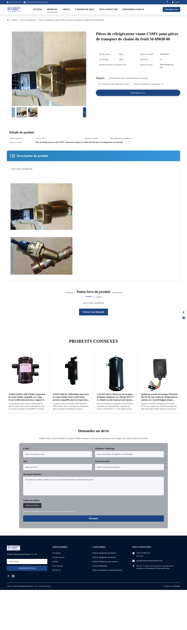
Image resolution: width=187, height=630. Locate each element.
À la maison (56, 553)
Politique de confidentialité (172, 586)
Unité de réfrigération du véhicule (104, 553)
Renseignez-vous (171, 9)
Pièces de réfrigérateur (28, 20)
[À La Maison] (8, 20)
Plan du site (56, 570)
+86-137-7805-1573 (143, 553)
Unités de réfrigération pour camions (105, 561)
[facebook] (8, 576)
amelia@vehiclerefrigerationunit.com (37, 2)
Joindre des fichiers (31, 500)
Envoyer (93, 518)
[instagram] (13, 576)
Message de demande (32, 474)
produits (55, 561)
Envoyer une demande (93, 312)
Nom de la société (102, 461)
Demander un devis (133, 9)
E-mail (26, 448)
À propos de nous (84, 9)
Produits (52, 9)
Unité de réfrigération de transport (104, 557)
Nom (25, 461)
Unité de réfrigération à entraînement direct (107, 570)
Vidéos (66, 9)
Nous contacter (108, 9)
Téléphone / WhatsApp (104, 448)
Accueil (37, 9)
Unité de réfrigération (99, 566)
